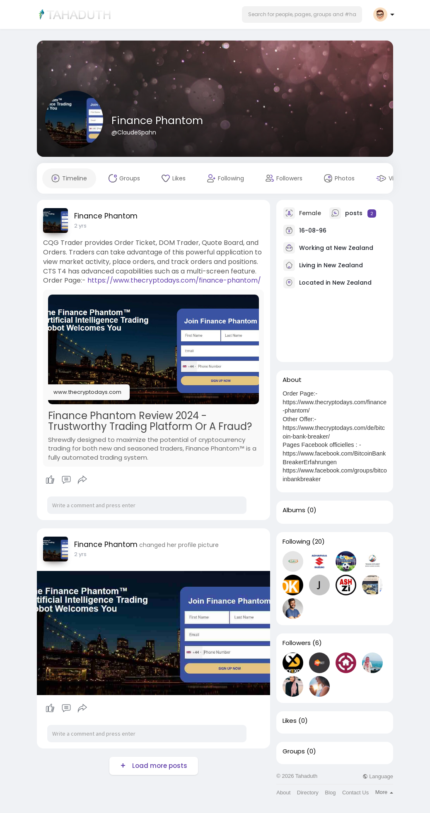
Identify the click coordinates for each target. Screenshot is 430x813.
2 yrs (80, 226)
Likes (290, 720)
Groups (294, 751)
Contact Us (355, 792)
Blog (330, 792)
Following (296, 541)
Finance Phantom (157, 120)
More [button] (384, 792)
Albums (294, 510)
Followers (297, 643)
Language (377, 776)
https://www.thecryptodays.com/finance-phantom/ (174, 280)
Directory (308, 792)
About (283, 792)
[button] (302, 14)
